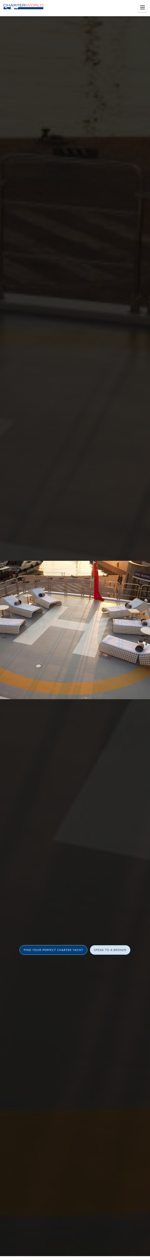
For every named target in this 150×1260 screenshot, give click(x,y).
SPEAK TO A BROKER (110, 950)
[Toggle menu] (142, 7)
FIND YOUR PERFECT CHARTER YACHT (53, 950)
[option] (75, 630)
